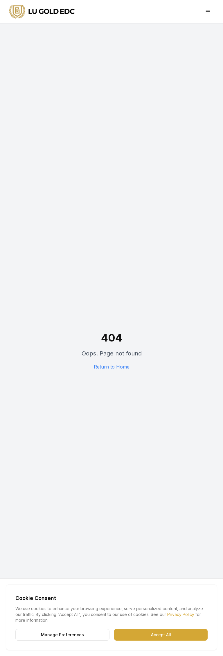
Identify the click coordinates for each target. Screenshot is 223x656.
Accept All (161, 634)
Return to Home (112, 367)
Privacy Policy (180, 614)
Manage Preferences (62, 634)
